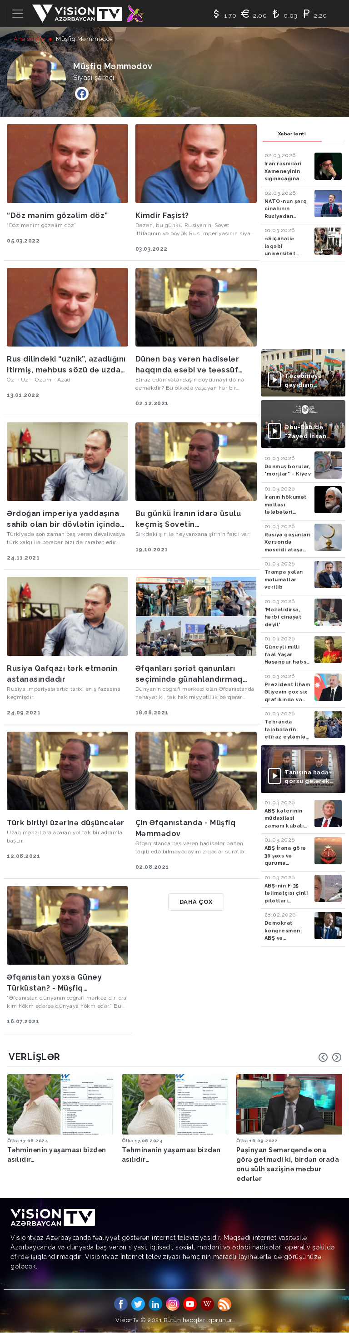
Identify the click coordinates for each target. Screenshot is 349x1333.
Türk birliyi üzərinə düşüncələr (66, 822)
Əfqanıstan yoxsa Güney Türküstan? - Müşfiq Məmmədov (54, 983)
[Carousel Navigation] (330, 1057)
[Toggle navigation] (18, 14)
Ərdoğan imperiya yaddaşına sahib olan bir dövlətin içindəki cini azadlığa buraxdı (66, 519)
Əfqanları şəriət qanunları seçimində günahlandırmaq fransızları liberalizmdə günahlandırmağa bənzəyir (189, 674)
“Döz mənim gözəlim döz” (57, 215)
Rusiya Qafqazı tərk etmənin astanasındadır (62, 674)
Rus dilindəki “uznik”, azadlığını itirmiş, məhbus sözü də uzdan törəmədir (66, 365)
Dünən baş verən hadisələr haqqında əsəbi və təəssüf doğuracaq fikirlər (187, 365)
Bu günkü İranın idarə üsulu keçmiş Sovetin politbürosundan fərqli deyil (190, 519)
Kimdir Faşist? (162, 215)
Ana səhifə (29, 38)
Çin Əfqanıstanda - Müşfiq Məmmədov (185, 828)
